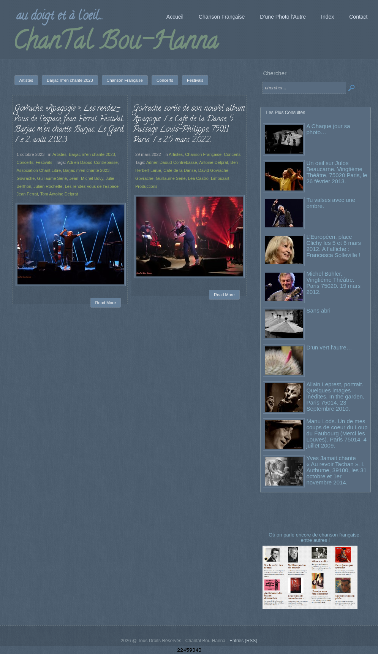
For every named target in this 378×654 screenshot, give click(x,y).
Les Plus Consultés (285, 112)
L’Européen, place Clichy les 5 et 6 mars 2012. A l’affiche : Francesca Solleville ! (334, 245)
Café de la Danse (179, 170)
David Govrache (213, 170)
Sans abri (319, 310)
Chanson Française (203, 154)
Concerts (25, 162)
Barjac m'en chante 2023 (92, 154)
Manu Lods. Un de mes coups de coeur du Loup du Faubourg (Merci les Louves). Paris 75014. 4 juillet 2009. (337, 433)
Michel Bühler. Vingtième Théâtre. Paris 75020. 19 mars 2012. (334, 282)
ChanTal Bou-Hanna (115, 43)
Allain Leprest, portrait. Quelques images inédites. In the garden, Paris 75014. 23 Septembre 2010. (336, 396)
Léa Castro (198, 178)
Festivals (44, 162)
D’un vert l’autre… (329, 347)
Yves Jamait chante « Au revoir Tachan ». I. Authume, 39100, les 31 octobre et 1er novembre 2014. (337, 470)
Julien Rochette (47, 186)
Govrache (26, 178)
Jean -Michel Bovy (86, 178)
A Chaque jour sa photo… (328, 129)
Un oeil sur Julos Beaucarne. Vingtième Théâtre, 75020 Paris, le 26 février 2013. (337, 172)
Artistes (59, 154)
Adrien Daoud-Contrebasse (92, 162)
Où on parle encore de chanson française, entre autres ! (315, 537)
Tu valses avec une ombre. (331, 203)
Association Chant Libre (39, 170)
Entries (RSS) (243, 640)
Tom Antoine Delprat (59, 194)
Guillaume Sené (52, 178)
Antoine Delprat (213, 162)
